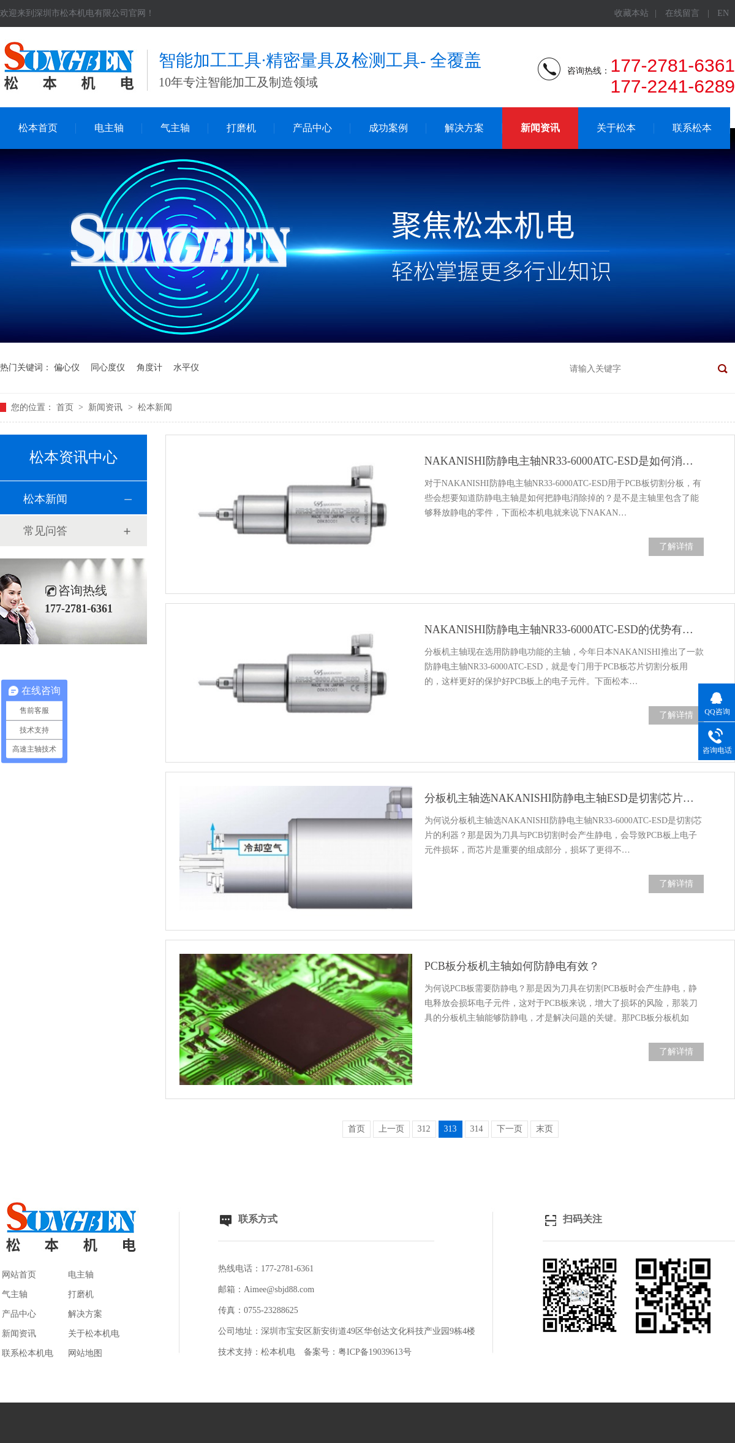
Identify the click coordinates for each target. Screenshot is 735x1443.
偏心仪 (67, 367)
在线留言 (682, 13)
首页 (66, 407)
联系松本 (692, 128)
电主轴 (109, 128)
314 (476, 1128)
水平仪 (186, 367)
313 (450, 1128)
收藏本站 (631, 13)
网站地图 (85, 1353)
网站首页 (19, 1274)
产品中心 (312, 128)
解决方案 (464, 128)
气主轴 (175, 128)
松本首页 (38, 128)
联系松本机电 (27, 1353)
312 (424, 1128)
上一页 (391, 1128)
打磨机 (241, 128)
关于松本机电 (93, 1333)
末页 (544, 1128)
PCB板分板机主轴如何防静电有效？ (512, 966)
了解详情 (676, 546)
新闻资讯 (540, 128)
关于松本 (616, 128)
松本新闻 (155, 407)
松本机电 (278, 1352)
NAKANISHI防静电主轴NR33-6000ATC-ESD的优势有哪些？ (564, 629)
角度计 (149, 367)
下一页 (509, 1128)
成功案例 (388, 128)
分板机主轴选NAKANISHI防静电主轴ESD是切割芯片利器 (564, 798)
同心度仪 (108, 367)
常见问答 (45, 531)
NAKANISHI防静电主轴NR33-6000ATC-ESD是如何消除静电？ (564, 461)
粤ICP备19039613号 (375, 1352)
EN (723, 13)
